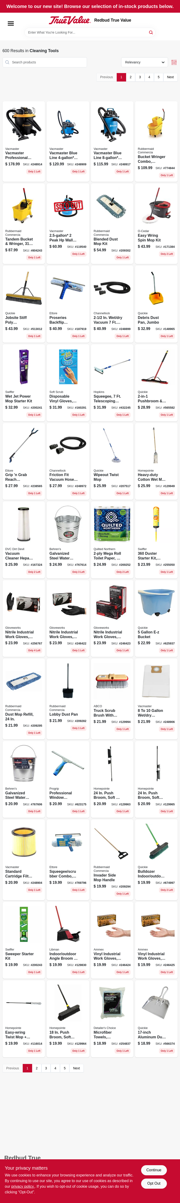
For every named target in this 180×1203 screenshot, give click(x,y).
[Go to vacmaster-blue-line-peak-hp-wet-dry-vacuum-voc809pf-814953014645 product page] (112, 141)
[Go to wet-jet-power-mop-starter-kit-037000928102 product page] (24, 382)
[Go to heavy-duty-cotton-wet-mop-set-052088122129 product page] (156, 461)
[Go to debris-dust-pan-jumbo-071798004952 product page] (156, 304)
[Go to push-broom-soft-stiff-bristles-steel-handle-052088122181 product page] (112, 779)
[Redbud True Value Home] (70, 20)
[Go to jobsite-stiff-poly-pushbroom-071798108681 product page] (24, 304)
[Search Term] (90, 32)
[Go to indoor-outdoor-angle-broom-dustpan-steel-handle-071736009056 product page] (68, 940)
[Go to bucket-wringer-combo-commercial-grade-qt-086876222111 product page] (156, 141)
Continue (153, 1170)
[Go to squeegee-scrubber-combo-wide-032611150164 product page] (68, 859)
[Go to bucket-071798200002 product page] (156, 618)
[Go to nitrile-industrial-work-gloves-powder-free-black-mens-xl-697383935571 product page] (112, 618)
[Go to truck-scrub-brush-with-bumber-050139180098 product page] (112, 699)
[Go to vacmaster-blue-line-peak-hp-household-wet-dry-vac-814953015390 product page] (68, 141)
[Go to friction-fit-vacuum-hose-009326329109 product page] (68, 461)
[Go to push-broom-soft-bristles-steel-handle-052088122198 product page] (68, 1018)
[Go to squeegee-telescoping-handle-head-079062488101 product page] (112, 382)
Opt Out (153, 1183)
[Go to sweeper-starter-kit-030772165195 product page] (24, 940)
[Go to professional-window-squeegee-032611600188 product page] (68, 779)
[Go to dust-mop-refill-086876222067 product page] (24, 699)
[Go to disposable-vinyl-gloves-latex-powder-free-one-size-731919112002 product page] (68, 382)
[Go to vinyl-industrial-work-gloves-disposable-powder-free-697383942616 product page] (156, 940)
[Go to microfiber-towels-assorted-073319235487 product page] (112, 1018)
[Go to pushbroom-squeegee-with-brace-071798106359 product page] (156, 382)
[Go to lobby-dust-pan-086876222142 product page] (68, 699)
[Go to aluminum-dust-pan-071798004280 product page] (156, 1018)
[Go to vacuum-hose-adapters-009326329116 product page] (112, 304)
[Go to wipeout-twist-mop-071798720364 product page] (112, 461)
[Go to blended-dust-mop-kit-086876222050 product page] (112, 223)
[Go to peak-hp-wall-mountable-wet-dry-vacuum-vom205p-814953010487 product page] (68, 223)
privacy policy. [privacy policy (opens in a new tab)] (22, 1186)
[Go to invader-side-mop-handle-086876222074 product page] (112, 859)
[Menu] (11, 23)
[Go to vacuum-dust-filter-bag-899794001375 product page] (156, 699)
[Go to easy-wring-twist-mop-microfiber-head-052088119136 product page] (24, 1018)
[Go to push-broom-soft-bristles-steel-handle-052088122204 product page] (156, 779)
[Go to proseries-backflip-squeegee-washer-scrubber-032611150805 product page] (68, 304)
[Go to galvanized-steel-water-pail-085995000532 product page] (24, 779)
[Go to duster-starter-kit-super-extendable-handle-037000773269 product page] (156, 539)
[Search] (151, 32)
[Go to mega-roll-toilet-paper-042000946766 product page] (112, 539)
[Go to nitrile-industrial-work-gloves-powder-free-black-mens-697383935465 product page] (68, 618)
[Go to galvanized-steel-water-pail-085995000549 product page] (68, 539)
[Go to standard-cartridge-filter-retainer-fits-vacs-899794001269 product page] (24, 859)
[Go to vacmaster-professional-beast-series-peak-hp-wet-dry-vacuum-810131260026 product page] (24, 141)
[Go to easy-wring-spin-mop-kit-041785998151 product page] (156, 223)
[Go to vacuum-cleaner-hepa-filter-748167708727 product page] (24, 539)
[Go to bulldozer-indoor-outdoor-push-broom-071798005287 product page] (156, 859)
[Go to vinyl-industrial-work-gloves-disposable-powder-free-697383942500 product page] (112, 940)
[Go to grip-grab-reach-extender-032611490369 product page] (24, 461)
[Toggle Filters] (174, 62)
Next (170, 77)
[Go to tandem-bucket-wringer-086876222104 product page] (24, 223)
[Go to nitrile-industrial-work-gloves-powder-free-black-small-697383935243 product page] (24, 618)
